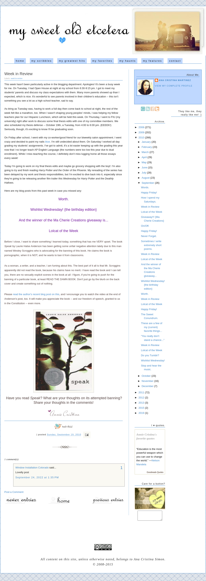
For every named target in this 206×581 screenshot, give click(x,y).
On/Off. (145, 225)
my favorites (102, 60)
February (147, 146)
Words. (145, 187)
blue (47, 141)
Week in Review (18, 74)
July (144, 172)
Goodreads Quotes (155, 472)
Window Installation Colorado (32, 467)
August (146, 177)
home (20, 60)
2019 (142, 412)
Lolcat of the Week (63, 231)
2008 (142, 127)
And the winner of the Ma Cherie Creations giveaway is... (63, 220)
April (145, 157)
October (147, 375)
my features (152, 60)
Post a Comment (13, 492)
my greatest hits (72, 60)
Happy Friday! (149, 192)
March (146, 152)
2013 (142, 402)
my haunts (127, 60)
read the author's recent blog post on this (36, 294)
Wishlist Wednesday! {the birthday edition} (63, 210)
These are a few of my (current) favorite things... (151, 327)
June (145, 167)
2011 (142, 392)
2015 (142, 407)
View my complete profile (174, 86)
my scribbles (41, 60)
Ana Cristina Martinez (175, 80)
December (148, 386)
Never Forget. (148, 236)
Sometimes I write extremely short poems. (151, 245)
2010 (142, 137)
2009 (142, 132)
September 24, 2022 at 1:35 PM (37, 477)
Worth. (63, 199)
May (144, 162)
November (148, 381)
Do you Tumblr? (150, 355)
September (148, 182)
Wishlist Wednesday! (153, 360)
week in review (16, 78)
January (147, 141)
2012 (142, 397)
